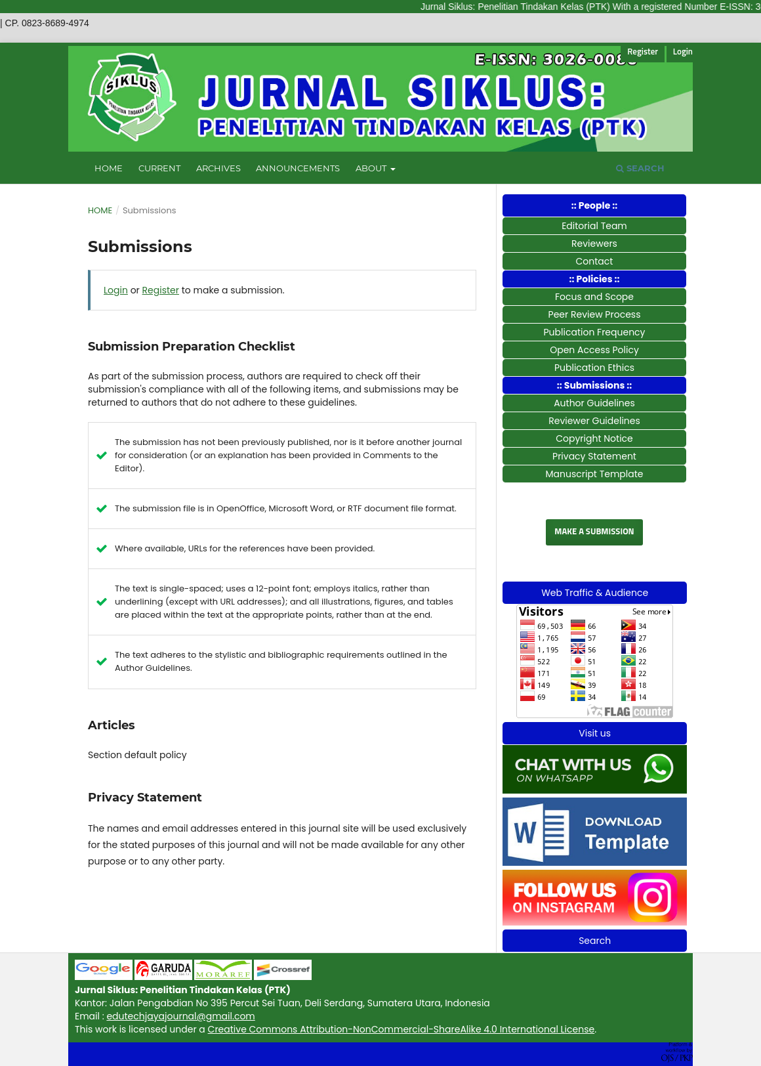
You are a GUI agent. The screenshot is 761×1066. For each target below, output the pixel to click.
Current (159, 168)
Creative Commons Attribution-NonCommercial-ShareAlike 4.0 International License (401, 1029)
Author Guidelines (594, 403)
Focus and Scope (594, 296)
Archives (218, 168)
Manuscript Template (594, 473)
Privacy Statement (594, 456)
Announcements (298, 168)
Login (683, 52)
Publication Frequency (595, 332)
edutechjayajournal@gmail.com (180, 1016)
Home (108, 168)
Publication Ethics (594, 367)
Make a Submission (594, 532)
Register (642, 52)
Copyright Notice (594, 438)
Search (640, 168)
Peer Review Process (594, 314)
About (372, 168)
